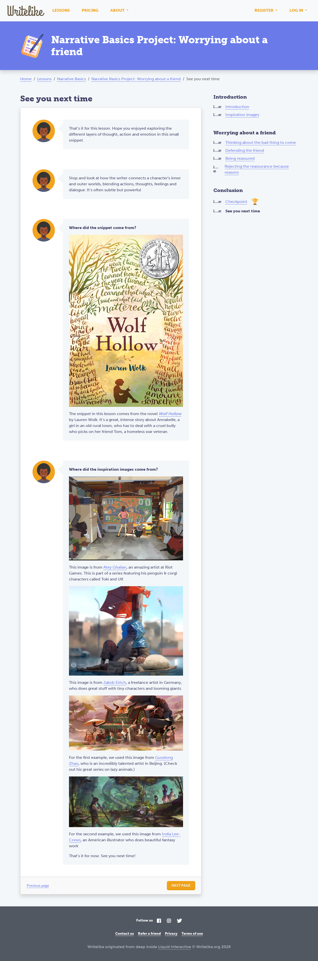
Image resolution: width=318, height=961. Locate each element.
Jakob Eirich (114, 682)
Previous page (38, 886)
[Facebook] (159, 921)
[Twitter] (179, 921)
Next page (181, 886)
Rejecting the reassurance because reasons (257, 169)
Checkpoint (236, 201)
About (118, 10)
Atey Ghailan (115, 567)
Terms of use (192, 933)
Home (26, 79)
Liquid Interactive (174, 946)
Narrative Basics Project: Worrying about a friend (136, 79)
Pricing (90, 10)
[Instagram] (169, 921)
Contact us (124, 933)
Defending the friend (244, 150)
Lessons (61, 10)
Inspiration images (242, 114)
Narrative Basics (71, 79)
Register (264, 10)
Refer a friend (149, 933)
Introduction (237, 106)
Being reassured (240, 158)
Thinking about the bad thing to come (260, 142)
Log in (296, 10)
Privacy (171, 933)
